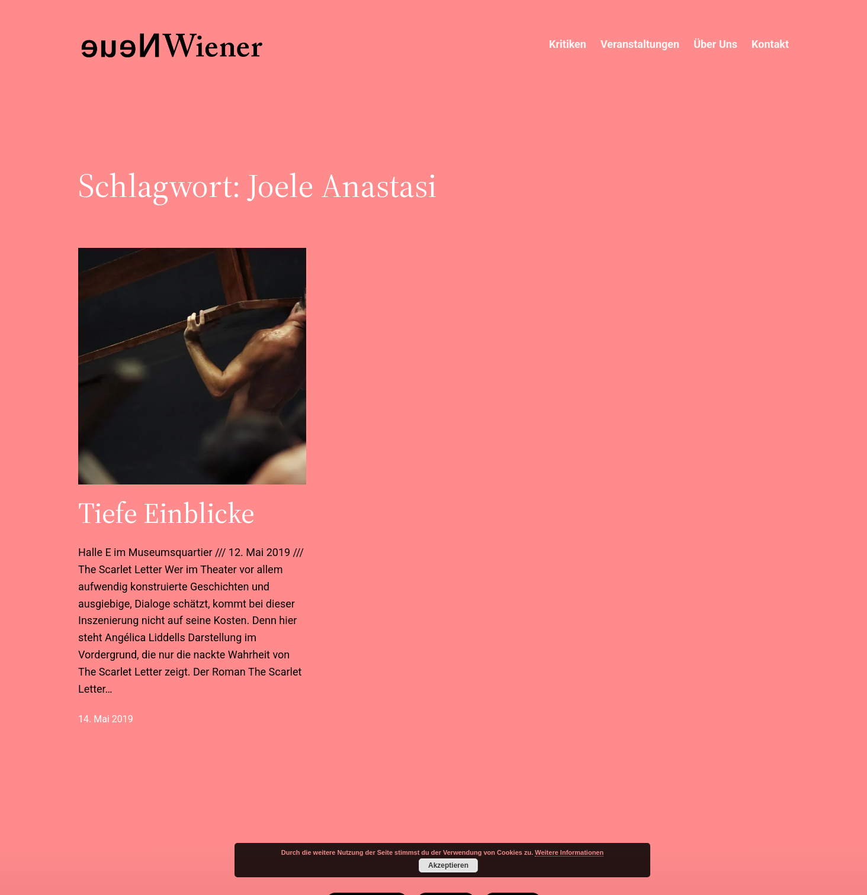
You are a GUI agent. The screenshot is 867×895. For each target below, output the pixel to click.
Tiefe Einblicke (166, 513)
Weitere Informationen (569, 852)
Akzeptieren (448, 865)
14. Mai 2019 (105, 719)
